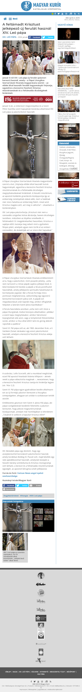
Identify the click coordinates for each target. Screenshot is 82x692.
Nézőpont (71, 672)
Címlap (8, 672)
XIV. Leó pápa (9, 37)
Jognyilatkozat (42, 689)
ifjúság (62, 155)
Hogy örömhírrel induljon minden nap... (67, 130)
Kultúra (41, 674)
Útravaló (62, 150)
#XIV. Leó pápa (35, 496)
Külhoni (34, 672)
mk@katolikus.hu (60, 686)
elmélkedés (70, 147)
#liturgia (24, 496)
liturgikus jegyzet (66, 152)
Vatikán (62, 147)
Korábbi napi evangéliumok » (69, 137)
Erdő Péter (71, 150)
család (73, 168)
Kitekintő (44, 672)
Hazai (15, 672)
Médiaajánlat (32, 689)
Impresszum (23, 689)
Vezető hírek (65, 24)
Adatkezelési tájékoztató (55, 689)
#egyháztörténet (11, 496)
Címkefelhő (64, 143)
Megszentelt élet (57, 672)
